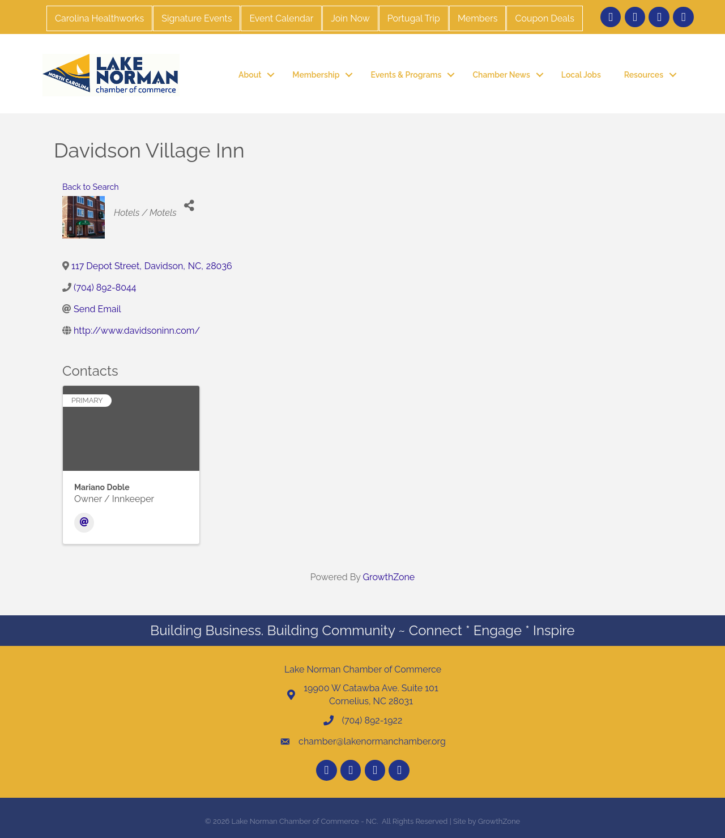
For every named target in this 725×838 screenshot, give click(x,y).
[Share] (189, 206)
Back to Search (90, 187)
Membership (315, 74)
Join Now (350, 18)
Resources (643, 74)
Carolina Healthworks (99, 18)
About (249, 74)
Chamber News (501, 74)
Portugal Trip (413, 18)
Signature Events (196, 18)
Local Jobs (581, 74)
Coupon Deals (544, 18)
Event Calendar (281, 18)
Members (478, 18)
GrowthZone (389, 577)
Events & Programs (405, 74)
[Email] (84, 523)
